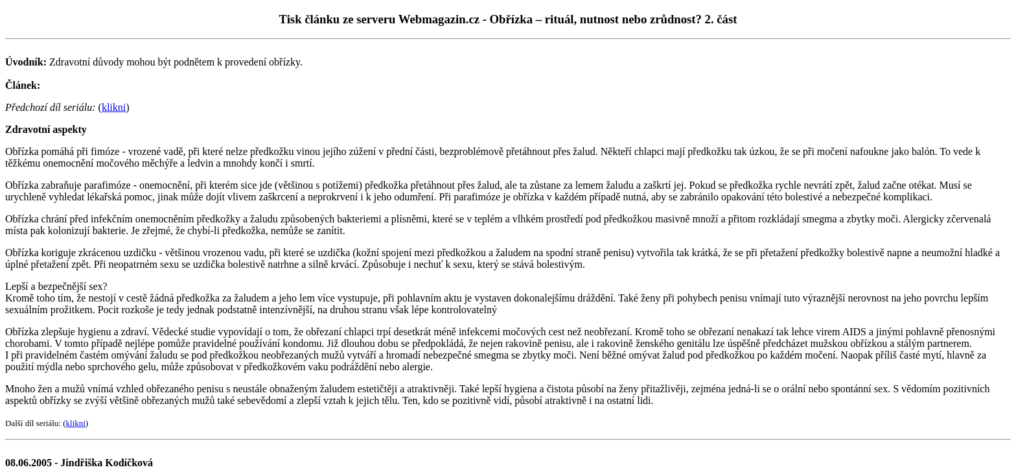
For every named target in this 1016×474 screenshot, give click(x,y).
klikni (114, 107)
